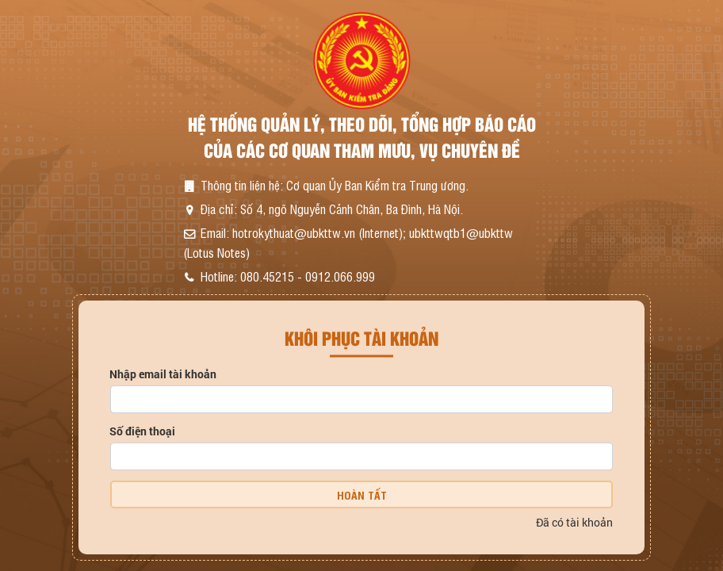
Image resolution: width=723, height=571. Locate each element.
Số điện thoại (142, 431)
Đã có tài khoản (574, 522)
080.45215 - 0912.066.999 (307, 276)
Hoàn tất (362, 494)
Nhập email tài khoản (162, 373)
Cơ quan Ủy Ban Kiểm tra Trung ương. (377, 185)
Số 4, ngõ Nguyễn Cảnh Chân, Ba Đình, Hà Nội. (351, 208)
